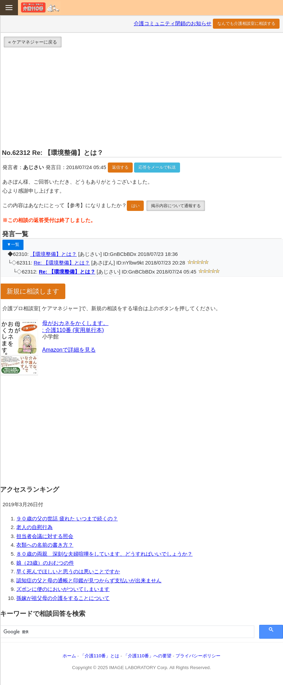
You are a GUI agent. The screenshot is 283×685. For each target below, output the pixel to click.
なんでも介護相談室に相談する (246, 23)
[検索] (126, 632)
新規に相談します (33, 291)
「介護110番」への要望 (147, 655)
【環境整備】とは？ (53, 254)
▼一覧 (13, 244)
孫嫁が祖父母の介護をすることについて (63, 598)
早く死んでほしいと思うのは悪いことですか (68, 571)
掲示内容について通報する (176, 205)
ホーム (69, 655)
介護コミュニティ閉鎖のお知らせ (172, 23)
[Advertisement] (141, 99)
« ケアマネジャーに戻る (32, 42)
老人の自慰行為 (34, 527)
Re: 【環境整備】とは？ (62, 263)
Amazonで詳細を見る (69, 350)
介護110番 (40, 7)
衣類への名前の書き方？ (44, 545)
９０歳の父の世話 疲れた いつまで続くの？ (66, 518)
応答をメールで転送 (157, 167)
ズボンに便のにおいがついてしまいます (63, 589)
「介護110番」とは (99, 655)
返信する (120, 167)
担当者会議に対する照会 (44, 536)
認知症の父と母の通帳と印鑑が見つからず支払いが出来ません (88, 580)
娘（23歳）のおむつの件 (45, 563)
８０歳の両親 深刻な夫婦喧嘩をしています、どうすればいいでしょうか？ (104, 554)
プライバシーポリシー (198, 655)
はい (135, 205)
